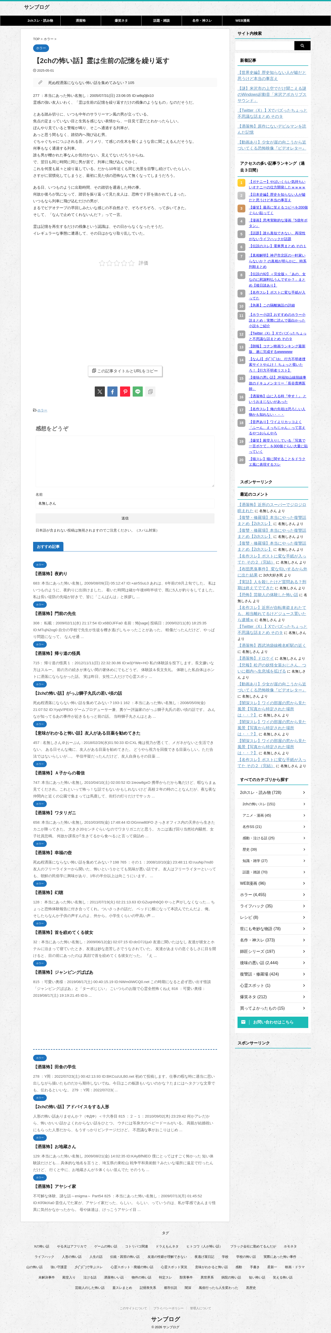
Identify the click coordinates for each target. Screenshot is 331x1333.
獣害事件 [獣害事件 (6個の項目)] (186, 1276)
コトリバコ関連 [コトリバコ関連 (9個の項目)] (136, 1245)
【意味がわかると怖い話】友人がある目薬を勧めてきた (80, 732)
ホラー (42, 410)
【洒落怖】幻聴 (46, 891)
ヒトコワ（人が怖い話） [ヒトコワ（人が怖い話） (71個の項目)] (204, 1245)
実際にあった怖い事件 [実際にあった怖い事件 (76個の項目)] (280, 1255)
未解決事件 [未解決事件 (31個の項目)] (46, 1276)
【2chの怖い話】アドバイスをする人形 (66, 1105)
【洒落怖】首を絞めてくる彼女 (59, 931)
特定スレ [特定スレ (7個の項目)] (165, 1276)
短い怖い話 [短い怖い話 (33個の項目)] (257, 1276)
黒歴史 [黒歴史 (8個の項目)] (251, 1286)
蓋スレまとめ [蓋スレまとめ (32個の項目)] (122, 1286)
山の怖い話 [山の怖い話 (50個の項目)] (34, 1266)
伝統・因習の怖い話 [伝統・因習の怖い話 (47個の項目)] (125, 1255)
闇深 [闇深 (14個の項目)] (188, 1286)
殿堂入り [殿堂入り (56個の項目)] (69, 1276)
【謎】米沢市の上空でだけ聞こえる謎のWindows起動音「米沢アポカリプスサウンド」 (271, 95)
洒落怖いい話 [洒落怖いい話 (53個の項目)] (114, 1276)
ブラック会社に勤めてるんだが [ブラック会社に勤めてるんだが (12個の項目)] (253, 1245)
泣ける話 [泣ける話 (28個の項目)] (90, 1276)
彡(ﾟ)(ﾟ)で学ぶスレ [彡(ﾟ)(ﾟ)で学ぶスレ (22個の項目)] (89, 1266)
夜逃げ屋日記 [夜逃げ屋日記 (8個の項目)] (204, 1255)
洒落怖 (81, 20)
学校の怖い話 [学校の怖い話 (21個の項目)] (246, 1255)
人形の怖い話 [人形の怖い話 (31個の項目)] (72, 1255)
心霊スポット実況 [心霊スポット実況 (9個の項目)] (174, 1266)
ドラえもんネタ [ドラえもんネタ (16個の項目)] (167, 1245)
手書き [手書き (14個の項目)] (255, 1266)
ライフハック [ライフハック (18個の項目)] (44, 1255)
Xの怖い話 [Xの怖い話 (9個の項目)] (42, 1245)
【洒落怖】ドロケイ (253, 652)
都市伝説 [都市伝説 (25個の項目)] (170, 1286)
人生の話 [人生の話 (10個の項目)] (96, 1255)
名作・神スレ (202, 20)
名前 (39, 493)
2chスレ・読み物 (40, 20)
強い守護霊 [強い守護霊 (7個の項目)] (59, 1266)
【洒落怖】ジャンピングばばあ (59, 971)
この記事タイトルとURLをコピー (125, 371)
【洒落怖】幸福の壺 (50, 851)
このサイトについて (133, 1308)
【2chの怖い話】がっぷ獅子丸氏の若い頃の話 (72, 692)
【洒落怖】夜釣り (48, 572)
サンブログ (36, 7)
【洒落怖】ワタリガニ (52, 812)
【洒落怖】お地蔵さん (52, 1145)
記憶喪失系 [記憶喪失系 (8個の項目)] (148, 1286)
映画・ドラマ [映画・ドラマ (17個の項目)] (295, 1266)
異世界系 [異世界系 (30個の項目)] (207, 1276)
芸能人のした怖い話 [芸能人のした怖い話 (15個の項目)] (90, 1286)
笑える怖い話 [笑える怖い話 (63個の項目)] (283, 1276)
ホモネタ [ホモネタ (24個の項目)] (290, 1245)
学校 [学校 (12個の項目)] (225, 1255)
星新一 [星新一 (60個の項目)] (272, 1266)
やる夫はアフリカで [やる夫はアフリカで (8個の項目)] (72, 1245)
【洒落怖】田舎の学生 (52, 1066)
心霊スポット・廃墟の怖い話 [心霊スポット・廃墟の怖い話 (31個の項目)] (132, 1266)
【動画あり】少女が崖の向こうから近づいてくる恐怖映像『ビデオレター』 (273, 145)
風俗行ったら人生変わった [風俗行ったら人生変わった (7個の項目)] (218, 1286)
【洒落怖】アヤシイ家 (52, 1185)
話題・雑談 (161, 20)
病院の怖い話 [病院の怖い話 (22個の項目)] (231, 1276)
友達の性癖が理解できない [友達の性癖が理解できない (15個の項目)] (167, 1255)
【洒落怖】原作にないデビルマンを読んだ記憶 (273, 129)
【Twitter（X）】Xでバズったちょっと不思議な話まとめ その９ (272, 113)
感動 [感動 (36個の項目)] (238, 1266)
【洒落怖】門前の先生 (52, 612)
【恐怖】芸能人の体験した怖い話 (264, 595)
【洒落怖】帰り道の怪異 (54, 652)
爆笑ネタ (121, 20)
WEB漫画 (242, 20)
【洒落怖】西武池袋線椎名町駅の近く (268, 639)
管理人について (200, 1308)
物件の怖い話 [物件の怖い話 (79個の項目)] (141, 1276)
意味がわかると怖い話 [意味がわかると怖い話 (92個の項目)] (211, 1266)
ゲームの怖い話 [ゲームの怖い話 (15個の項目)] (105, 1245)
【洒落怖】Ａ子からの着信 (56, 772)
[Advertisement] (75, 311)
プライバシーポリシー (168, 1308)
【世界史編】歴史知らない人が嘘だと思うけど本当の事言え (273, 76)
